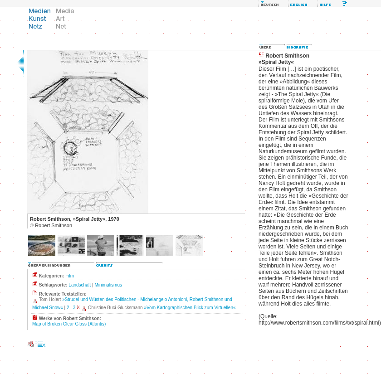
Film (69, 275)
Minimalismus (108, 284)
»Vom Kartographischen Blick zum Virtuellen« (189, 307)
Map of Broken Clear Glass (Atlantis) (69, 323)
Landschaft (79, 284)
